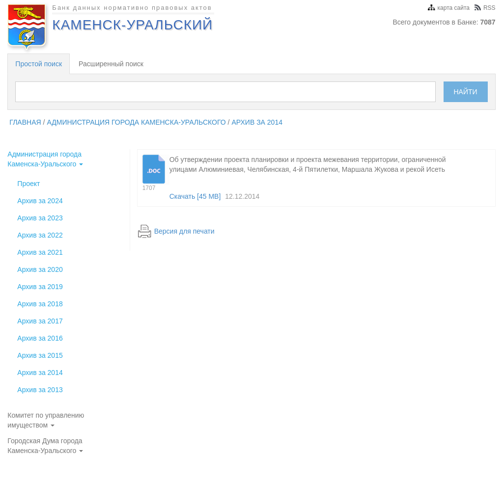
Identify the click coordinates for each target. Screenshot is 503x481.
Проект (28, 183)
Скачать (195, 196)
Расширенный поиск (111, 64)
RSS (485, 7)
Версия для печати (184, 231)
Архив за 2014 (256, 122)
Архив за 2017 (39, 321)
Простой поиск (38, 64)
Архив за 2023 (39, 218)
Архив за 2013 (39, 390)
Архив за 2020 (39, 269)
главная (25, 122)
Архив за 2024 (39, 201)
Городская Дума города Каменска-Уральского (45, 445)
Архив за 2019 (39, 287)
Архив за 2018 (39, 304)
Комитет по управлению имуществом (45, 420)
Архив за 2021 (39, 252)
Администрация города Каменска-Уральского (136, 122)
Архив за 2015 (39, 355)
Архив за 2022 (39, 235)
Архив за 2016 (39, 338)
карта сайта (449, 7)
